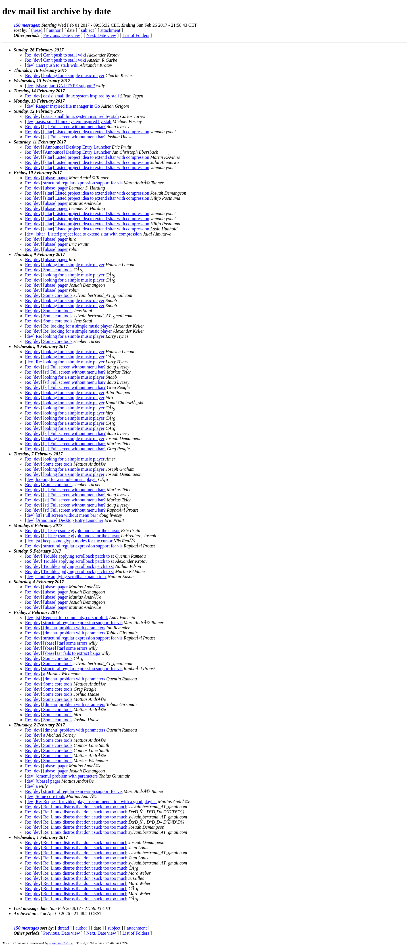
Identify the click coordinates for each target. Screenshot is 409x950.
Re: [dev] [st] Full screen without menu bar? (65, 126)
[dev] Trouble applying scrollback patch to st (66, 576)
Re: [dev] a (35, 673)
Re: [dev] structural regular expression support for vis (73, 182)
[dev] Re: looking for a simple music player (64, 336)
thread (37, 30)
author (54, 30)
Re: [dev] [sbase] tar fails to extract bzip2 (62, 653)
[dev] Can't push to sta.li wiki (52, 65)
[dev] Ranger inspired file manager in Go (62, 106)
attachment (110, 30)
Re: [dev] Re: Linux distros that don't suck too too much (76, 806)
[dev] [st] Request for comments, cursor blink (66, 617)
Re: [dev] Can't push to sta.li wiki (55, 55)
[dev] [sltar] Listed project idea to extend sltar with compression (83, 234)
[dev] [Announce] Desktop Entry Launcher (64, 520)
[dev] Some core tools (45, 796)
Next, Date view (101, 35)
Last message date (30, 908)
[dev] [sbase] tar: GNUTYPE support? (60, 85)
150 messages (26, 25)
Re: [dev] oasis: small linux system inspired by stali (72, 95)
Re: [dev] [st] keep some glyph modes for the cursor (72, 530)
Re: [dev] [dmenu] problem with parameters (65, 627)
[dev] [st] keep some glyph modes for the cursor (68, 540)
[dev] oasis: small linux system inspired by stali (68, 121)
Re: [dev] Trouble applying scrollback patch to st (69, 556)
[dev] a (31, 786)
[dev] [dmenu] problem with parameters (61, 776)
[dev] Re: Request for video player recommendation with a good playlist (91, 801)
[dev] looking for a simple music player (61, 479)
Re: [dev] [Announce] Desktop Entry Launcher (68, 147)
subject (87, 30)
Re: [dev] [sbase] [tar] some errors (56, 643)
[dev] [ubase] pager (42, 781)
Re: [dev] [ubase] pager (46, 177)
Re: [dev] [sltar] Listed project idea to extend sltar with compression (87, 131)
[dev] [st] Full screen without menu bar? (61, 515)
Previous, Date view (61, 35)
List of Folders (135, 35)
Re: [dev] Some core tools (48, 269)
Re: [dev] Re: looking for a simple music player (68, 326)
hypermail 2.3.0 (61, 943)
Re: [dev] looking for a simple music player (64, 75)
